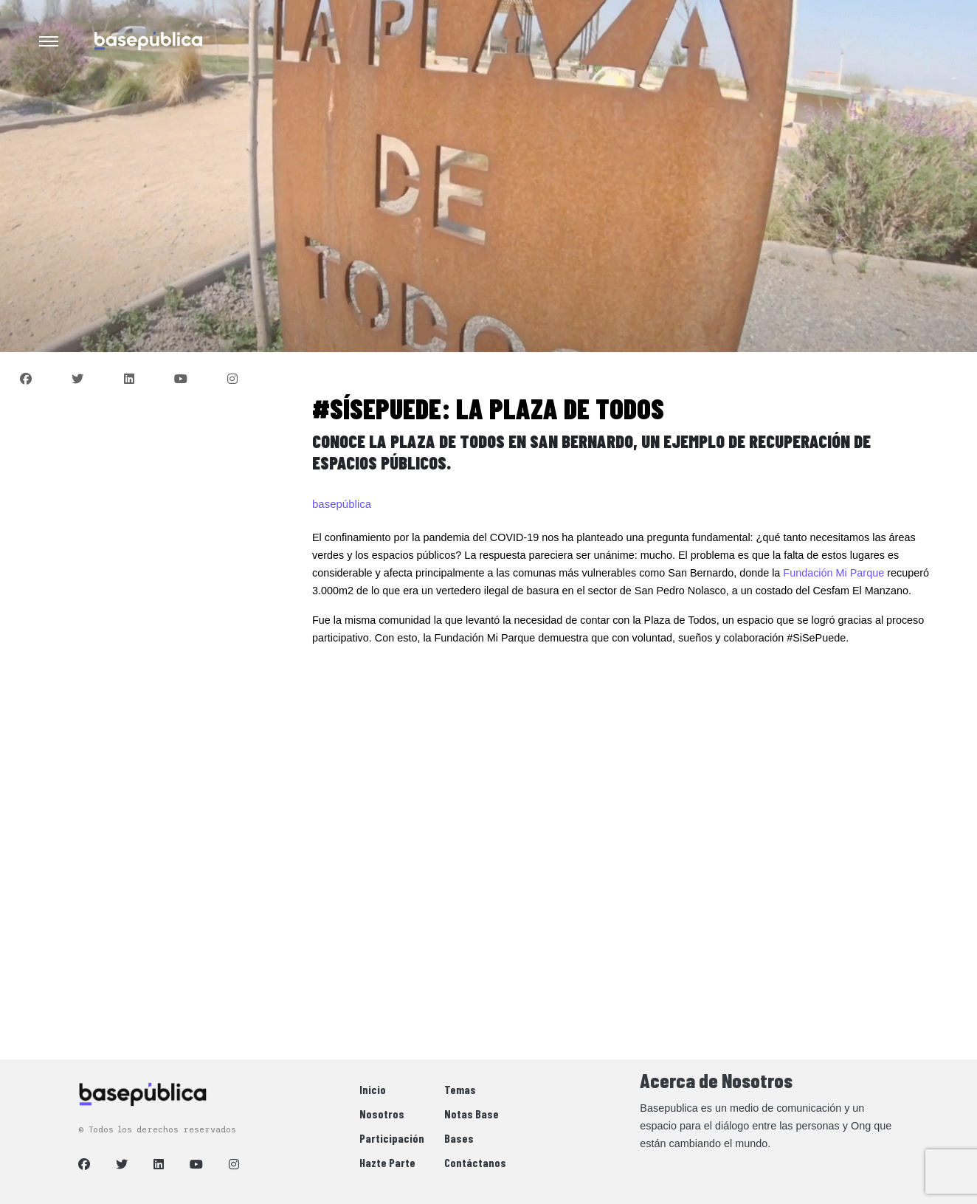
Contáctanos (475, 1162)
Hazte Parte (387, 1162)
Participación (391, 1138)
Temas (460, 1089)
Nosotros (381, 1113)
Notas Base (471, 1113)
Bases (459, 1138)
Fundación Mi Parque (833, 573)
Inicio (372, 1089)
